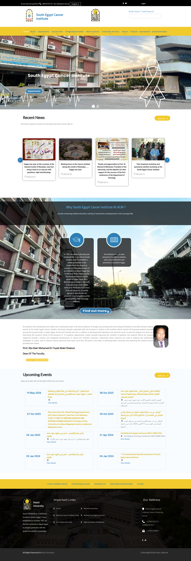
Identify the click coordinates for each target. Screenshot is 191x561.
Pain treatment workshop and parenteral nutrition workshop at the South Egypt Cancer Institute (148, 167)
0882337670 (46, 4)
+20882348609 (152, 531)
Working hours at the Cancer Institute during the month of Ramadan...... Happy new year (75, 167)
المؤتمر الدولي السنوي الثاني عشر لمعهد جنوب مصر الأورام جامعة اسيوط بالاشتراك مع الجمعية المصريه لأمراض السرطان (140, 394)
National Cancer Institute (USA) (67, 515)
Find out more (95, 311)
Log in (143, 3)
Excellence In (100, 484)
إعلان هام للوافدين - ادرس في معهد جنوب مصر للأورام (65, 434)
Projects (134, 31)
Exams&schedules (159, 31)
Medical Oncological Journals (94, 515)
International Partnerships (121, 484)
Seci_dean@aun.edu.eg (61, 4)
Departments (43, 32)
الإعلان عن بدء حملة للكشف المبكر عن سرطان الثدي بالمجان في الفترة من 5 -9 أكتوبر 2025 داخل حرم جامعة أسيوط (142, 415)
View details (52, 403)
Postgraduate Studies (74, 32)
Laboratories (144, 31)
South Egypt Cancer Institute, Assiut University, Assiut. (153, 512)
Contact (140, 484)
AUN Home (134, 11)
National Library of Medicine (94, 522)
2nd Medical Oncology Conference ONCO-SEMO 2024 (141, 433)
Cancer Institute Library (57, 484)
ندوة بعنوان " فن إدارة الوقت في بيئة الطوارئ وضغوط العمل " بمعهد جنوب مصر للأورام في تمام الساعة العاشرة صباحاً (70, 394)
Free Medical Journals (64, 522)
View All (161, 119)
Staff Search (148, 11)
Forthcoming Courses (81, 484)
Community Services (110, 32)
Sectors (125, 32)
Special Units (57, 32)
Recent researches (91, 508)
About (33, 32)
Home (26, 31)
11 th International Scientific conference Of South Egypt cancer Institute (140, 456)
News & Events (93, 32)
